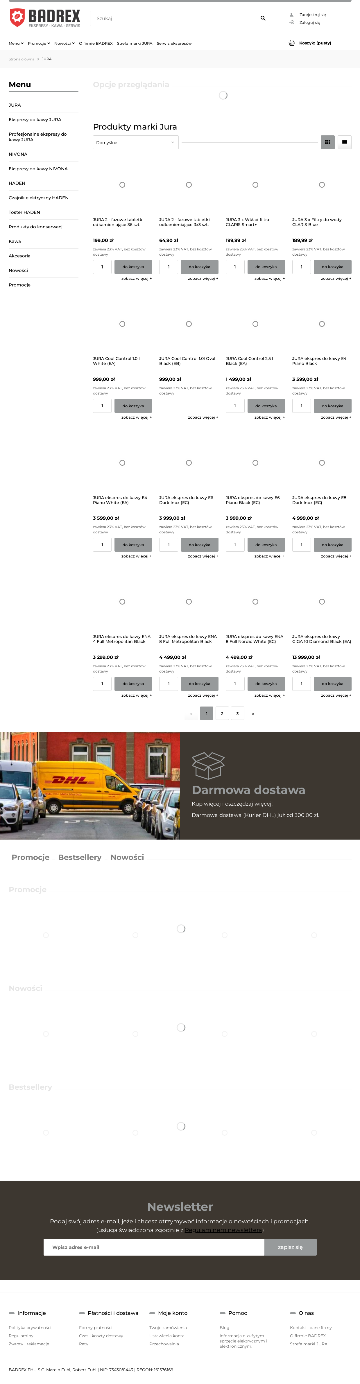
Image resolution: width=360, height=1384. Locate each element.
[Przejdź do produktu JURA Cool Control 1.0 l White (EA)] (122, 324)
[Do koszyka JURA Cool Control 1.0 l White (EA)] (133, 406)
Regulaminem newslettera (223, 1230)
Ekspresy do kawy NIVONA (38, 168)
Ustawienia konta (167, 1335)
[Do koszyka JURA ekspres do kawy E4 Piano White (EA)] (133, 545)
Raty (83, 1344)
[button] (136, 278)
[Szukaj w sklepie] (174, 19)
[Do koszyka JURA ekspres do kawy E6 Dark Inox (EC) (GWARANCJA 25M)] (199, 545)
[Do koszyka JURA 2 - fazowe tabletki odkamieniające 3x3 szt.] (199, 267)
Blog (225, 1327)
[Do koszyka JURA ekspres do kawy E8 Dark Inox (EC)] (332, 545)
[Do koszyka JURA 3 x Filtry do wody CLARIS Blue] (332, 267)
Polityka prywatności (30, 1327)
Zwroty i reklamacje (29, 1344)
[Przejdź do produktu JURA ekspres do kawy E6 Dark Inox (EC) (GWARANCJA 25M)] (188, 462)
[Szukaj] (263, 18)
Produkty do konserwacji (36, 227)
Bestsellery (80, 857)
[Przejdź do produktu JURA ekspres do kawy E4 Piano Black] (322, 324)
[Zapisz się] (290, 1247)
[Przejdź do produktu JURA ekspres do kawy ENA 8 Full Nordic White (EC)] (255, 601)
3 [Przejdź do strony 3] (238, 713)
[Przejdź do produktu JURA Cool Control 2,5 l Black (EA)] (255, 324)
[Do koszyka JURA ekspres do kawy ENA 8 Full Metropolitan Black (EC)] (199, 684)
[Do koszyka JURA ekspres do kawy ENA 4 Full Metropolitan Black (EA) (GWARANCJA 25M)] (133, 684)
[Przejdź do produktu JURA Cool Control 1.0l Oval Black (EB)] (188, 324)
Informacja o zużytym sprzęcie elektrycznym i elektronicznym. (243, 1341)
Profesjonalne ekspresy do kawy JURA (38, 136)
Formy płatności (95, 1327)
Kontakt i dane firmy (311, 1327)
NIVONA (18, 154)
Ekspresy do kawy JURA (35, 119)
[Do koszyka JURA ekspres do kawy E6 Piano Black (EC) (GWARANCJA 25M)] (266, 545)
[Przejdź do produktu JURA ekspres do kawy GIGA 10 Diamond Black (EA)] (322, 601)
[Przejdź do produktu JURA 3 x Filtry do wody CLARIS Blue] (322, 184)
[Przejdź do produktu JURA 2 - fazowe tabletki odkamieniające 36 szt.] (122, 184)
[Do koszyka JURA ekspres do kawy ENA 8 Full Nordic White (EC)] (266, 684)
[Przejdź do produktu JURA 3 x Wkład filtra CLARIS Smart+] (255, 184)
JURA (15, 105)
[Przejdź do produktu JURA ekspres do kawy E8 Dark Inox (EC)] (322, 462)
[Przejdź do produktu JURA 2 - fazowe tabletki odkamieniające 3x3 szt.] (188, 184)
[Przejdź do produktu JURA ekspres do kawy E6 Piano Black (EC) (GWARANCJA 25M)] (255, 462)
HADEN (17, 183)
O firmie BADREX (308, 1335)
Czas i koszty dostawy (101, 1335)
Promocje (20, 285)
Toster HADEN (24, 212)
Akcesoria (20, 256)
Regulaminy (21, 1335)
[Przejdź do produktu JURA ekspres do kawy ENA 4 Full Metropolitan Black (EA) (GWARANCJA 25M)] (122, 601)
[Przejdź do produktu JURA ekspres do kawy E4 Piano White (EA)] (122, 462)
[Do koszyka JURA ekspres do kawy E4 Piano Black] (332, 406)
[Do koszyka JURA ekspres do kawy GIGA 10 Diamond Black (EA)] (332, 684)
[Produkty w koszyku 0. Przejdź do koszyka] (315, 43)
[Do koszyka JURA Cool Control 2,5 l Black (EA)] (266, 406)
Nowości (18, 270)
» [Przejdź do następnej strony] (253, 713)
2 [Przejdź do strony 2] (222, 713)
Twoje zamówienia (168, 1327)
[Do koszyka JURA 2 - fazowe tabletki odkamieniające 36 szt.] (133, 267)
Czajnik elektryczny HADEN (39, 197)
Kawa (15, 241)
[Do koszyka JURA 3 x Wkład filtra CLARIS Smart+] (266, 267)
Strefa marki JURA (308, 1344)
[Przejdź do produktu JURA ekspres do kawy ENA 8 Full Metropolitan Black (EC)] (188, 601)
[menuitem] (16, 43)
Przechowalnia (164, 1344)
